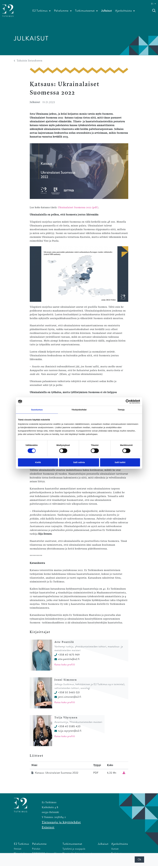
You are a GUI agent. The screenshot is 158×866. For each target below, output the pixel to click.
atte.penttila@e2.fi (67, 659)
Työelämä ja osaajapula (74, 848)
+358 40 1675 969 (67, 655)
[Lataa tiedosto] (124, 773)
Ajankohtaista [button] (123, 11)
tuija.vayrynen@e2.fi (68, 731)
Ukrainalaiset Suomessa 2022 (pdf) (78, 207)
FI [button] (152, 3)
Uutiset (115, 848)
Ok (139, 859)
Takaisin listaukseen (28, 60)
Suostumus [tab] (37, 409)
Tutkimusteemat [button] (85, 11)
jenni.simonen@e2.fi (67, 697)
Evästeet (48, 827)
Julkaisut (106, 11)
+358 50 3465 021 (67, 692)
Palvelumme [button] (61, 11)
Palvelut (36, 848)
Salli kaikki (120, 462)
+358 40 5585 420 (67, 726)
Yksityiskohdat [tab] (78, 409)
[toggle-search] (154, 10)
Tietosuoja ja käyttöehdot (61, 822)
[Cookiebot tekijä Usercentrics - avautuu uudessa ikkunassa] (127, 401)
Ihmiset (17, 848)
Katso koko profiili (64, 664)
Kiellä (38, 462)
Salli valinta (79, 462)
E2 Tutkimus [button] (40, 11)
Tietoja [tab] (121, 409)
